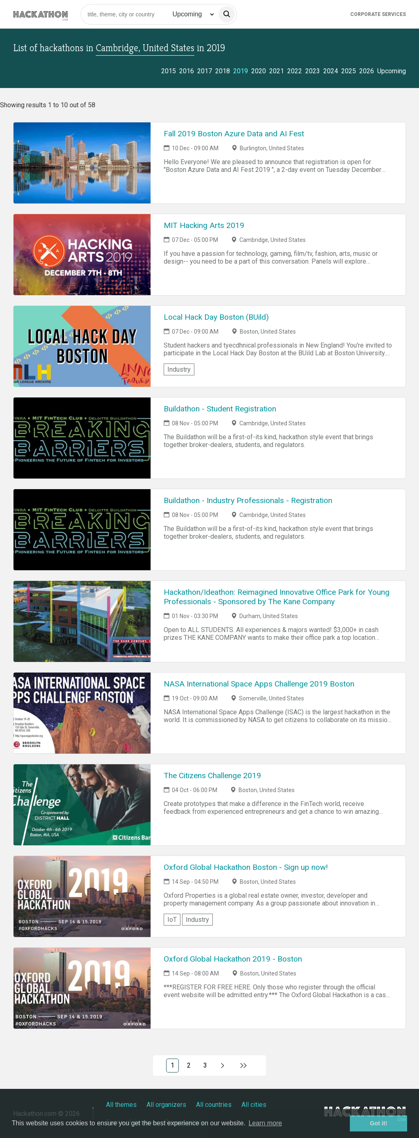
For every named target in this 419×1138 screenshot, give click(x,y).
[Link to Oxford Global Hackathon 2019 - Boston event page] (82, 988)
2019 (240, 71)
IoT (172, 919)
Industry (179, 369)
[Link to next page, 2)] (223, 1066)
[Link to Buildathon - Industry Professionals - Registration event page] (82, 529)
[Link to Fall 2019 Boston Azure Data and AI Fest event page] (82, 162)
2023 (312, 71)
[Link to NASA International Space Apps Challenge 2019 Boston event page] (82, 713)
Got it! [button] (378, 1123)
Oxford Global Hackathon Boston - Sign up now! (246, 867)
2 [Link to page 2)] (189, 1065)
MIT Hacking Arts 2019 (204, 225)
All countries (214, 1105)
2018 (222, 71)
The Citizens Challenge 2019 (212, 775)
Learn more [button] (265, 1123)
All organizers (166, 1105)
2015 (168, 71)
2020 (258, 71)
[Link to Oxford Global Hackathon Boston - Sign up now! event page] (82, 896)
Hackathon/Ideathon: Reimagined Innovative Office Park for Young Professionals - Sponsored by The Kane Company (277, 596)
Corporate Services (378, 14)
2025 (348, 71)
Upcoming (391, 71)
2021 (276, 71)
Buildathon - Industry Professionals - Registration (248, 500)
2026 (366, 71)
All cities (253, 1105)
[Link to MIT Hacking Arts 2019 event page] (82, 254)
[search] (227, 14)
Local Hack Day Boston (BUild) (216, 317)
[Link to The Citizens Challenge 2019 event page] (82, 804)
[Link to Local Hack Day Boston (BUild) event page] (82, 346)
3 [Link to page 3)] (205, 1065)
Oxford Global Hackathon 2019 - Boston (233, 959)
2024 (330, 71)
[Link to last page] (243, 1066)
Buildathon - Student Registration (220, 408)
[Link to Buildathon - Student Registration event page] (82, 438)
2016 (186, 71)
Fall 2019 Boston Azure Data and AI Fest (234, 133)
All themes (121, 1105)
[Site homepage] (40, 14)
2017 (204, 71)
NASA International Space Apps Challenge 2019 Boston (259, 684)
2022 (294, 71)
